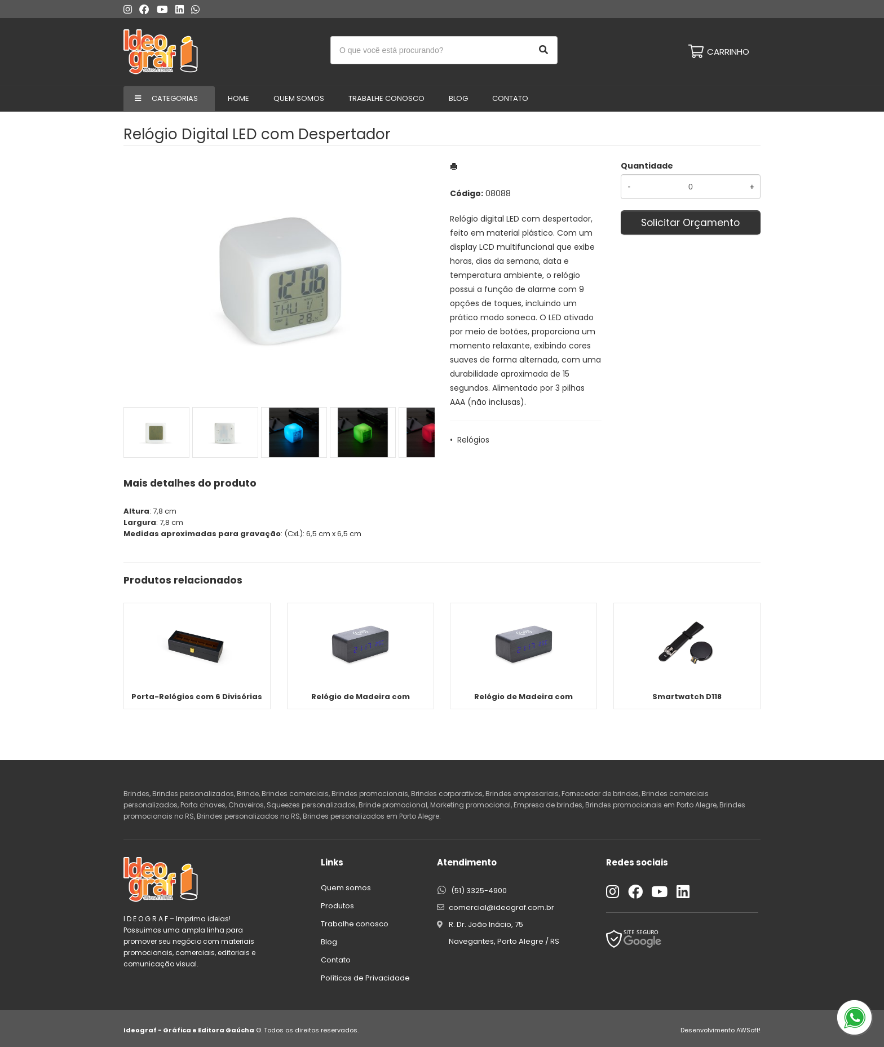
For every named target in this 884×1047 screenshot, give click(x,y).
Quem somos (346, 887)
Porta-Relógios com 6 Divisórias (196, 696)
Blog (458, 98)
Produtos (337, 905)
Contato (510, 98)
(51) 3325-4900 (479, 890)
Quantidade (647, 165)
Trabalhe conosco (386, 98)
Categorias (175, 98)
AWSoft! (748, 1030)
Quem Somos (298, 98)
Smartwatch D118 (687, 696)
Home (238, 98)
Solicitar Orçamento (690, 222)
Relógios (473, 439)
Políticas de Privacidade (365, 978)
